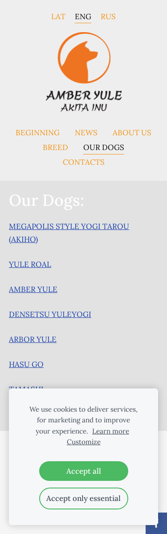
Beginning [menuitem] (38, 133)
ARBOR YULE (33, 339)
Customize (84, 442)
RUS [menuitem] (108, 16)
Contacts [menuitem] (84, 162)
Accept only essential (83, 498)
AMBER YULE (33, 289)
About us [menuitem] (132, 133)
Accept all (83, 471)
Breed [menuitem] (55, 147)
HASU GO (26, 364)
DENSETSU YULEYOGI (50, 314)
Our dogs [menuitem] (103, 147)
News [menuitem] (86, 133)
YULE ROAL (30, 264)
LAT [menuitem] (58, 16)
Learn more (110, 431)
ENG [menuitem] (83, 16)
